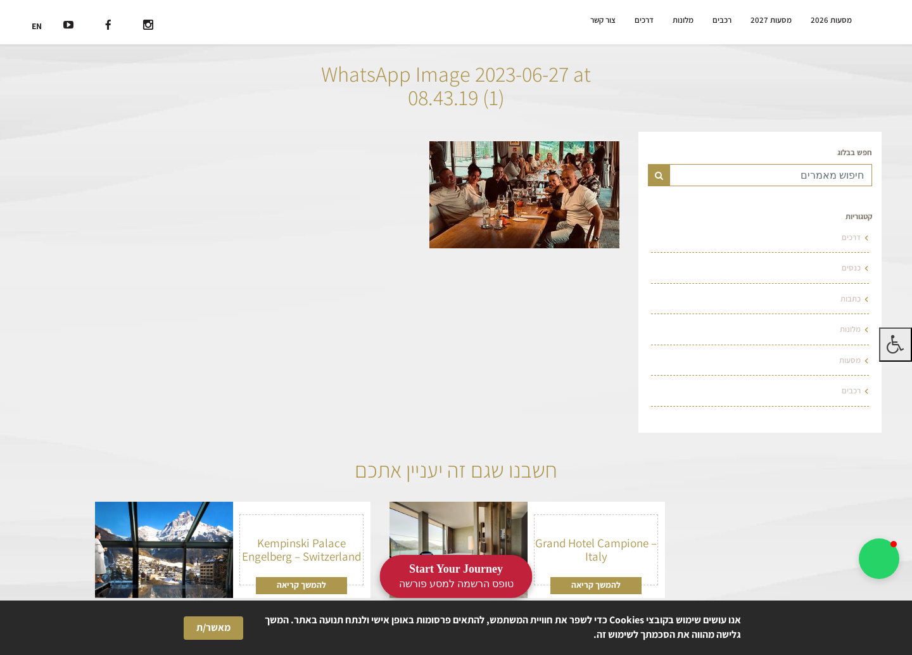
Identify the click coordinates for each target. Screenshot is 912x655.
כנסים (852, 266)
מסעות (850, 357)
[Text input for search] (770, 175)
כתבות (850, 296)
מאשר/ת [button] (213, 627)
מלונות (686, 20)
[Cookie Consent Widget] (456, 628)
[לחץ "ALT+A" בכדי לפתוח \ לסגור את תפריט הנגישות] (895, 345)
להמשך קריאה (596, 581)
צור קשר (607, 20)
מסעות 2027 (773, 20)
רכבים (725, 20)
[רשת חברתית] (151, 27)
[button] (879, 558)
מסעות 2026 (830, 20)
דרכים (648, 20)
